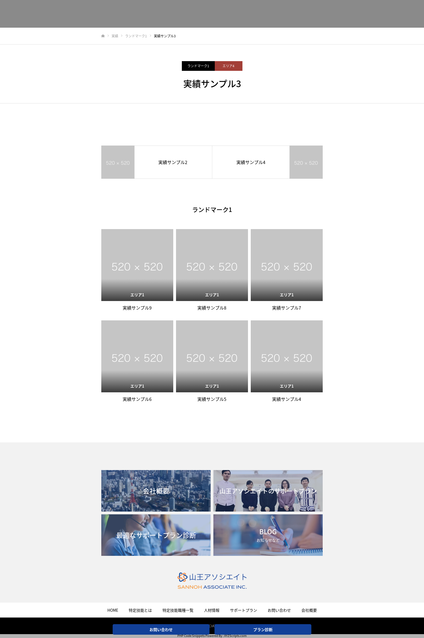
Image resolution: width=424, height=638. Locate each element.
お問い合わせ (279, 610)
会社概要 (309, 610)
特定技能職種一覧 (177, 610)
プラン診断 (263, 629)
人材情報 (211, 610)
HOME (112, 610)
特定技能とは (140, 610)
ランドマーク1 (198, 65)
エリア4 (228, 65)
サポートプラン (243, 610)
